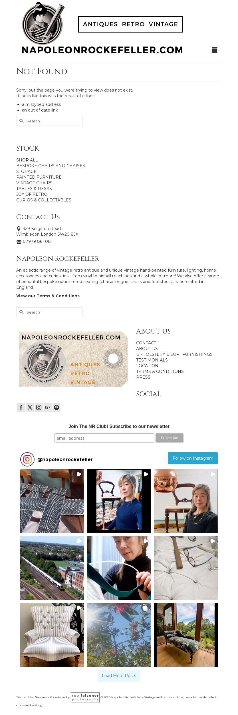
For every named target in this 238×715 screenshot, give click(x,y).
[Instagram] (39, 407)
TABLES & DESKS (34, 188)
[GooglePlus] (48, 407)
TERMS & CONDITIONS (160, 371)
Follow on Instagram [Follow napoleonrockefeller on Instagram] (193, 458)
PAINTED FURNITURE (39, 177)
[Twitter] (30, 407)
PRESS (143, 377)
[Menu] (214, 50)
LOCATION (147, 365)
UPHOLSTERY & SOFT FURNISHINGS (174, 354)
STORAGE (26, 171)
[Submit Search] (20, 121)
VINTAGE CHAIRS (34, 182)
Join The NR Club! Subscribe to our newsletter (119, 426)
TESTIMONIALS (152, 360)
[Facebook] (21, 407)
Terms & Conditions (58, 295)
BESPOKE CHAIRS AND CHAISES (50, 165)
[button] (52, 501)
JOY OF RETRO (31, 194)
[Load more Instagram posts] (119, 676)
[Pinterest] (56, 407)
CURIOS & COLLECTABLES (43, 200)
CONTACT (146, 343)
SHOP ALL (27, 160)
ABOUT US (147, 348)
